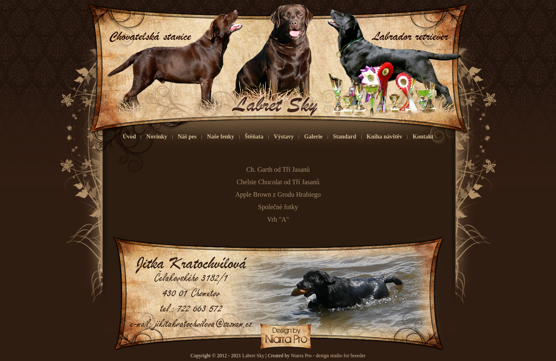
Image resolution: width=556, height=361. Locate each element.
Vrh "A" (278, 219)
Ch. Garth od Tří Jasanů (278, 169)
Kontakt (423, 137)
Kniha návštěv (384, 137)
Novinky (156, 137)
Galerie (313, 137)
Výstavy (284, 137)
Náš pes (187, 137)
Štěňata (254, 137)
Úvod (129, 137)
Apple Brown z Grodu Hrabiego (278, 194)
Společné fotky (278, 206)
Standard (344, 137)
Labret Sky (253, 356)
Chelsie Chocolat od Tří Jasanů (278, 181)
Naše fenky (220, 137)
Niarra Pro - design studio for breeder (328, 356)
